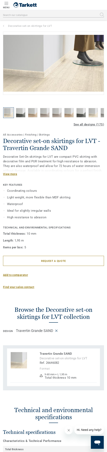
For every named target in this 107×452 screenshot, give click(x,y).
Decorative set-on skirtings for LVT (30, 25)
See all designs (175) (89, 124)
